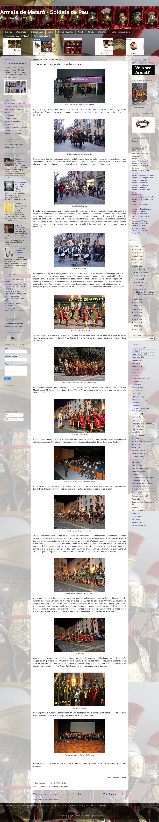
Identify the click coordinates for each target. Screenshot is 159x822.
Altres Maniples (137, 354)
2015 (136, 316)
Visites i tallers (137, 522)
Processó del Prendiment (141, 478)
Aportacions (136, 360)
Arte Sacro (16, 147)
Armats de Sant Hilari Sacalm (143, 197)
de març (139, 286)
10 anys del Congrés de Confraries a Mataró (58, 64)
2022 (136, 263)
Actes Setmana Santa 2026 (21, 183)
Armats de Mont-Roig (140, 187)
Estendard (136, 406)
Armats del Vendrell (139, 211)
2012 (136, 326)
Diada (134, 393)
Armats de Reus (138, 194)
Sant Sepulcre (9, 308)
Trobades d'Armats (65, 32)
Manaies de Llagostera (140, 228)
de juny (139, 279)
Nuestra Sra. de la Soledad (14, 310)
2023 (136, 259)
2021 (136, 266)
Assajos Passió (10, 124)
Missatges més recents (45, 794)
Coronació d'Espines (12, 291)
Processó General (138, 481)
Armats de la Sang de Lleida (142, 178)
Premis (134, 475)
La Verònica (8, 306)
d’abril (138, 282)
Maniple (135, 432)
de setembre (141, 272)
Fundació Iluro (137, 417)
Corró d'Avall (136, 384)
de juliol (139, 276)
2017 (136, 309)
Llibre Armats (137, 429)
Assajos (135, 363)
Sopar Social (136, 513)
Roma (134, 499)
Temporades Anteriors (121, 32)
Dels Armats (21, 32)
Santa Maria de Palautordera (143, 502)
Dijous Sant (136, 397)
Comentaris (11, 419)
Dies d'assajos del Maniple (14, 103)
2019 (136, 302)
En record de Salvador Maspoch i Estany (20, 252)
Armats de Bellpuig (139, 163)
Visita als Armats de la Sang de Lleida (20, 227)
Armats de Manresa (139, 180)
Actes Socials (137, 348)
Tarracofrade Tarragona (13, 326)
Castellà (135, 141)
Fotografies (136, 414)
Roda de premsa (138, 496)
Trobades (135, 516)
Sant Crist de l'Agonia (12, 303)
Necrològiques (137, 450)
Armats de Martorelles (140, 183)
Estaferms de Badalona (140, 214)
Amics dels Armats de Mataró (17, 36)
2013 (136, 322)
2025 (136, 253)
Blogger (100, 816)
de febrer (140, 289)
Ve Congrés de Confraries (110, 442)
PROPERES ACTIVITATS (14, 106)
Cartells (135, 375)
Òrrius (134, 459)
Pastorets (135, 466)
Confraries (55, 787)
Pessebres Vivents (139, 469)
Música (134, 444)
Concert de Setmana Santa (21, 205)
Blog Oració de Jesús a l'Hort (15, 284)
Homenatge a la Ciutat (140, 423)
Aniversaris (45, 787)
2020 (136, 299)
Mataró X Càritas (138, 435)
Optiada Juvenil (137, 456)
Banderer (135, 366)
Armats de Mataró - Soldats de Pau (44, 12)
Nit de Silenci (137, 453)
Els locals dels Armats (15, 63)
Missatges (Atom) (51, 799)
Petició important (10, 118)
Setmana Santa (37, 32)
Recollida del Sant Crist (140, 487)
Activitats (135, 351)
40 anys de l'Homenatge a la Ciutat (20, 161)
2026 (136, 249)
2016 (136, 312)
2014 (136, 319)
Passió (50, 32)
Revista (91, 32)
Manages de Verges (139, 221)
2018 (136, 306)
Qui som (7, 112)
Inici (80, 794)
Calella (134, 369)
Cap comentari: (41, 783)
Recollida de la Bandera (141, 484)
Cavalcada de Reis (139, 378)
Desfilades (64, 787)
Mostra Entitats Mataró (140, 441)
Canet (134, 372)
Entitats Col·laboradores (43, 36)
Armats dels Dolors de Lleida (143, 175)
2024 (136, 256)
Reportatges (136, 490)
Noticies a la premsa (12, 121)
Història (8, 32)
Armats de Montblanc (140, 185)
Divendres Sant (137, 400)
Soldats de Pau (137, 510)
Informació (102, 32)
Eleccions (135, 403)
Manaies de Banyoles (140, 223)
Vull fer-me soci (10, 115)
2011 (136, 329)
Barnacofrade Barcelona (13, 324)
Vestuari (135, 519)
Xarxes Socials (137, 525)
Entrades (10, 415)
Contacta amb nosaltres (13, 109)
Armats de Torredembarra (141, 209)
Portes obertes (137, 472)
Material (135, 438)
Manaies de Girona (139, 226)
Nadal (80, 32)
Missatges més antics (114, 794)
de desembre (141, 269)
